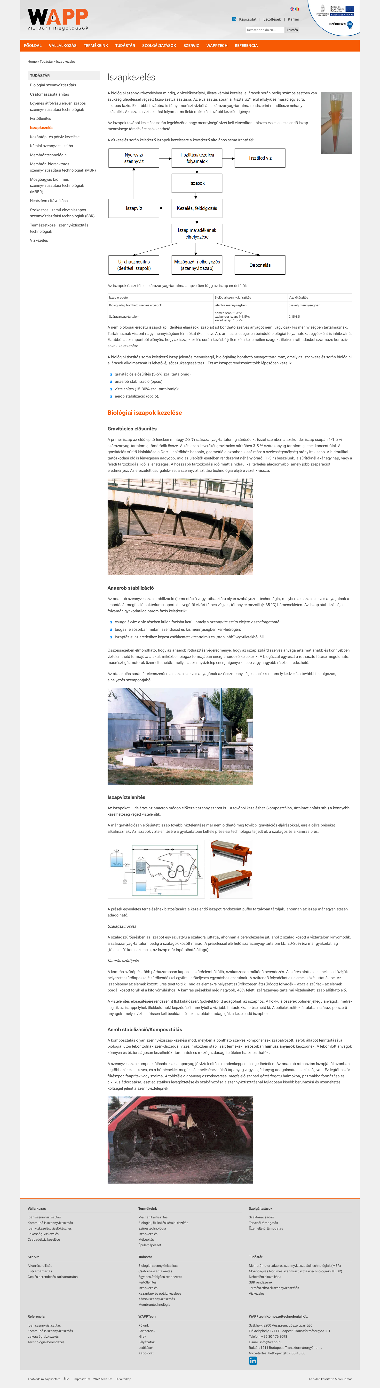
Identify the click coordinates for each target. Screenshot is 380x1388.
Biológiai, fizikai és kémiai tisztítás (163, 1223)
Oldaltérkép (123, 1379)
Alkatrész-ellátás (40, 1266)
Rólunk (143, 1325)
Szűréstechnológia (152, 1228)
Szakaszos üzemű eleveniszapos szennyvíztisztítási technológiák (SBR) (62, 213)
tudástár (125, 45)
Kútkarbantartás (40, 1271)
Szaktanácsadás (261, 1217)
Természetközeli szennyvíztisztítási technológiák (59, 228)
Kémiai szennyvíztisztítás (51, 145)
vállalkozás (63, 45)
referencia (246, 45)
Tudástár (46, 61)
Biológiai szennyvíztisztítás (53, 85)
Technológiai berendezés (46, 1342)
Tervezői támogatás (263, 1223)
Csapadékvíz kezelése (44, 1239)
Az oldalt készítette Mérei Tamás (330, 1379)
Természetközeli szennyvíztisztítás (274, 1288)
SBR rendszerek (260, 1282)
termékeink (96, 45)
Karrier (293, 19)
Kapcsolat (247, 19)
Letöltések (272, 19)
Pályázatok (146, 1342)
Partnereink (146, 1331)
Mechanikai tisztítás (153, 1217)
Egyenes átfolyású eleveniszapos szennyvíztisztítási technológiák (58, 106)
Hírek (142, 1336)
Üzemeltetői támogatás (266, 1228)
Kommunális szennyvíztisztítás (50, 1223)
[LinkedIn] (234, 19)
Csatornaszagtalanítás (49, 94)
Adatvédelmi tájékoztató (44, 1379)
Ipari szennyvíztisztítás (44, 1217)
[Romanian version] (297, 9)
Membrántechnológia (48, 155)
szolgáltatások (159, 45)
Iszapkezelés (41, 127)
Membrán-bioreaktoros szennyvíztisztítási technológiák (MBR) (63, 167)
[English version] (292, 9)
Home (32, 61)
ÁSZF (67, 1379)
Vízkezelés (39, 240)
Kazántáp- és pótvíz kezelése (54, 137)
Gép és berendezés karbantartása (53, 1277)
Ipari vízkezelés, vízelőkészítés (50, 1228)
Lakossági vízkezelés (43, 1234)
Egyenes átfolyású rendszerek (160, 1277)
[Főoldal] (58, 20)
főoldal (33, 45)
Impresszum (82, 1379)
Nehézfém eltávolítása (49, 200)
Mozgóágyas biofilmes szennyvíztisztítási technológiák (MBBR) (57, 185)
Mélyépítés (146, 1239)
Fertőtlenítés (40, 118)
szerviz (191, 45)
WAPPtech (217, 45)
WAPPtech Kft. (102, 1379)
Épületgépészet (149, 1245)
